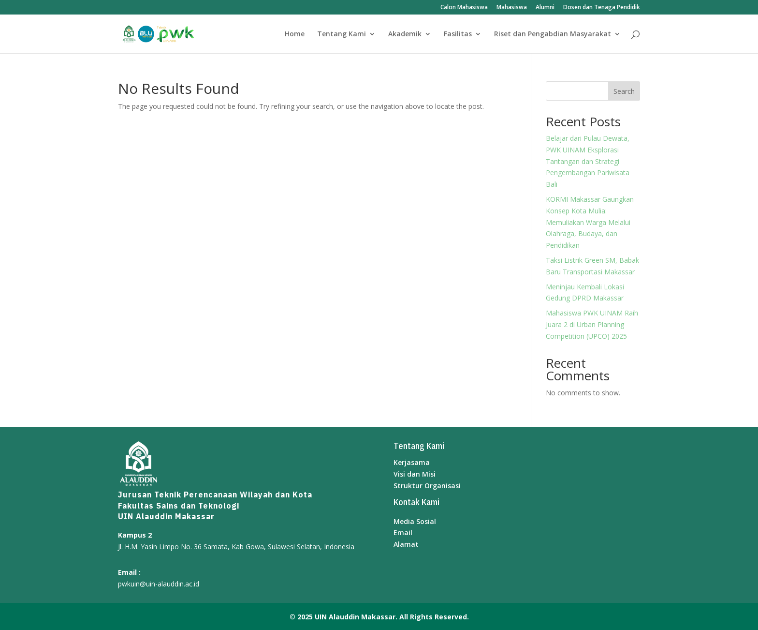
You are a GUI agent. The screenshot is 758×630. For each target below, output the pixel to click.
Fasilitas (458, 34)
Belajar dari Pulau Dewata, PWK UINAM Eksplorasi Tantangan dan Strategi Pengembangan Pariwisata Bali (587, 161)
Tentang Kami (341, 34)
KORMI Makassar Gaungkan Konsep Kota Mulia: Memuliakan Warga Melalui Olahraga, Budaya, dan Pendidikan (590, 222)
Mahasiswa (511, 7)
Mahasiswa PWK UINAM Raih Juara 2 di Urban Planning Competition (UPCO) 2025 (592, 324)
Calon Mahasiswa (464, 7)
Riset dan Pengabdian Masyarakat (552, 34)
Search (624, 91)
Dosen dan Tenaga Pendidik (601, 7)
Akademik (405, 34)
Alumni (545, 7)
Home (295, 34)
